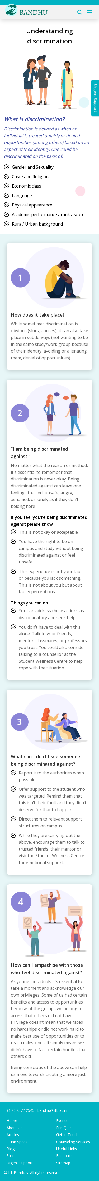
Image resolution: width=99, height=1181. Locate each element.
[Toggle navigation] (89, 12)
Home (12, 1120)
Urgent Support (20, 1162)
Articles (13, 1134)
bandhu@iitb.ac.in (52, 1110)
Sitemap (63, 1162)
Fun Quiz (63, 1127)
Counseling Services (73, 1141)
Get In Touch (67, 1134)
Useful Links (66, 1148)
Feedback (64, 1155)
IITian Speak (17, 1141)
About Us (14, 1127)
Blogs (11, 1148)
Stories (12, 1155)
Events (62, 1120)
